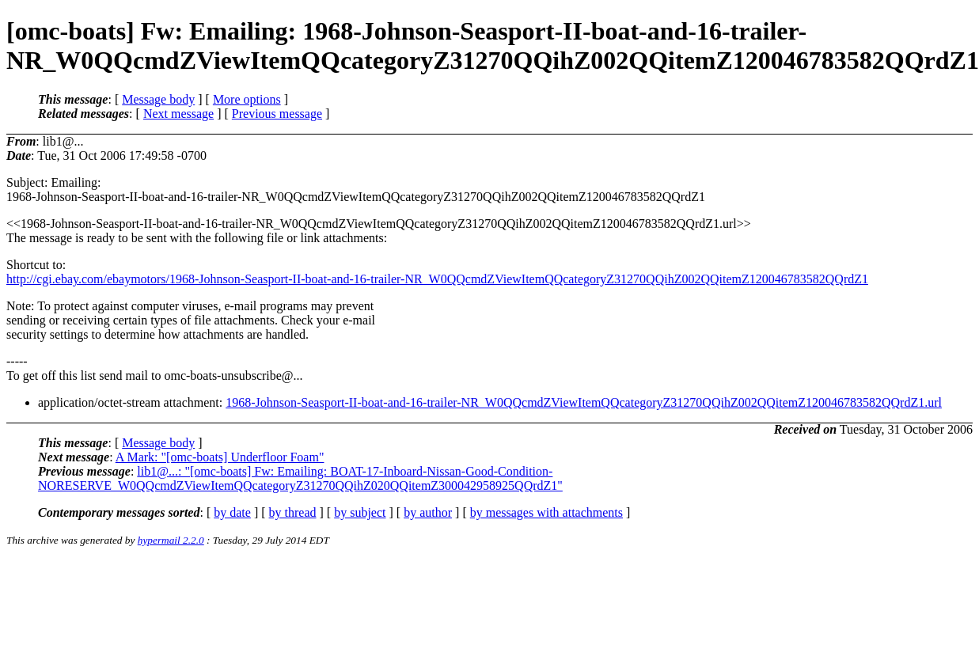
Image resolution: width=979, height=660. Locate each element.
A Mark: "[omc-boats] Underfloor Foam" (220, 457)
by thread (293, 512)
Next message (178, 113)
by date (232, 512)
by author (428, 512)
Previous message (277, 113)
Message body (158, 99)
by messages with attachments (546, 512)
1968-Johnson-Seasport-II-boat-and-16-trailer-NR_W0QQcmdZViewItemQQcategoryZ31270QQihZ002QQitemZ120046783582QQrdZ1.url (584, 402)
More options (247, 99)
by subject (359, 512)
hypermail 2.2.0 (171, 540)
